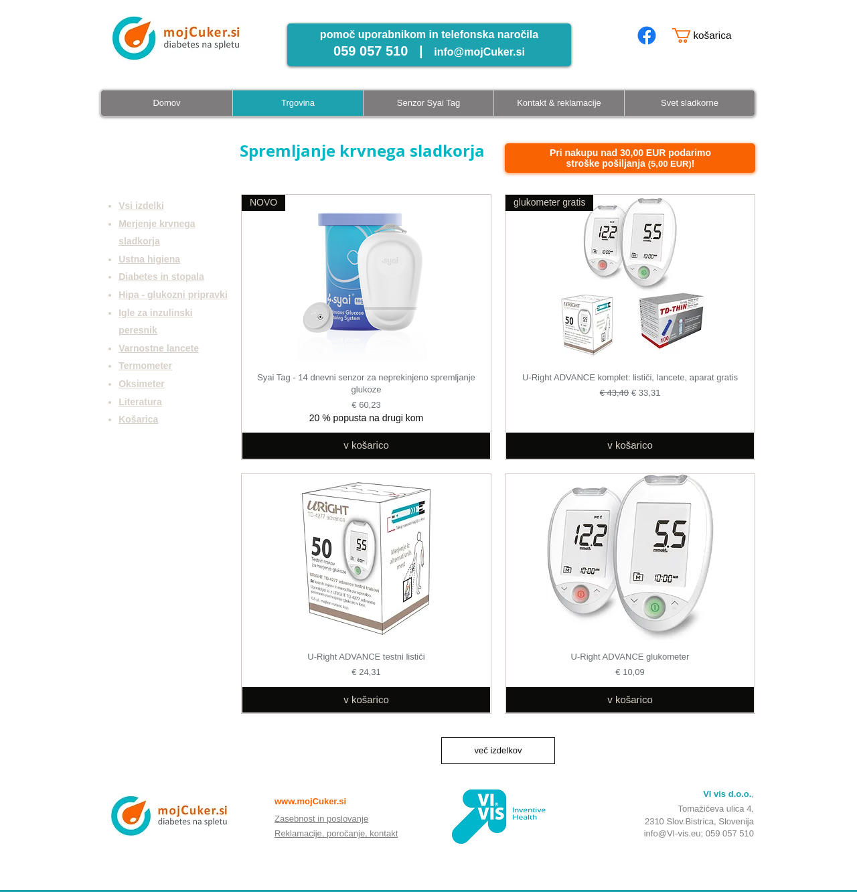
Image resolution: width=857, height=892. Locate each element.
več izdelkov (498, 750)
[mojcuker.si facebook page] (647, 35)
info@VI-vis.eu (672, 833)
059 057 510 (730, 833)
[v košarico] (366, 446)
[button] (709, 35)
